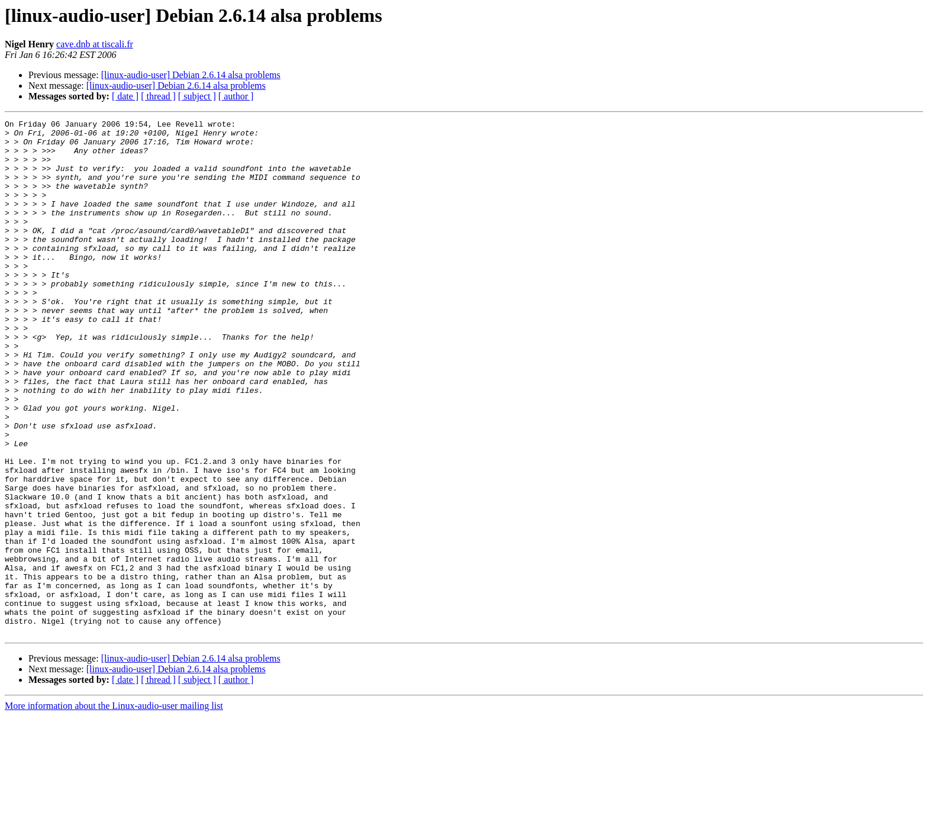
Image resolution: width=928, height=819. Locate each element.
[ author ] (236, 96)
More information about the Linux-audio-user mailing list (114, 809)
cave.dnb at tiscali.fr (94, 44)
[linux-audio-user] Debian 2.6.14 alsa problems (191, 75)
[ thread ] (158, 96)
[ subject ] (197, 96)
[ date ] (125, 96)
